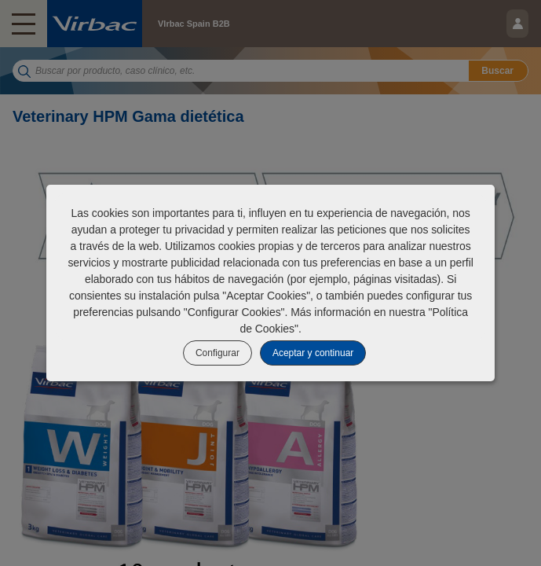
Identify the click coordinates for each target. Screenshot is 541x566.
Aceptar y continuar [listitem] (312, 352)
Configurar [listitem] (217, 352)
